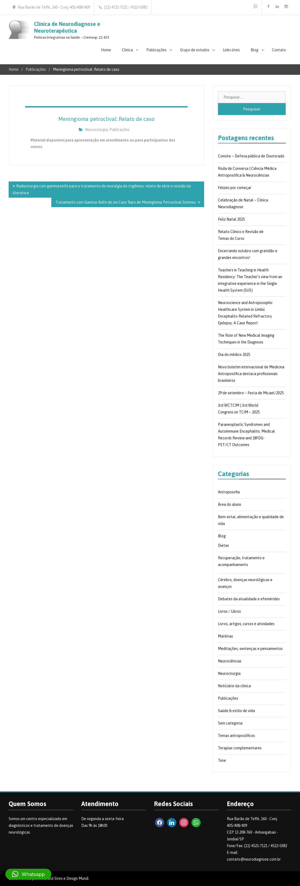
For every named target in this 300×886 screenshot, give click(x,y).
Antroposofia (229, 492)
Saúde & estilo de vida (236, 711)
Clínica (127, 50)
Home (106, 50)
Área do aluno (229, 504)
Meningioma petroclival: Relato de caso (106, 119)
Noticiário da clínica (234, 686)
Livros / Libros (229, 611)
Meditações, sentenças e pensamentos (250, 648)
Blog (254, 50)
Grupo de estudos (194, 50)
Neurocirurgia (96, 129)
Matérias (225, 636)
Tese (222, 760)
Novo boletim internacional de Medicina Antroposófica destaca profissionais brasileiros (251, 374)
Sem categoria (230, 723)
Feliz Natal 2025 (231, 219)
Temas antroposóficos (236, 735)
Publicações (156, 50)
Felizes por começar (234, 188)
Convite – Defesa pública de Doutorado (251, 156)
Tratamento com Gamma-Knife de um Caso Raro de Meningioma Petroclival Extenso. (126, 202)
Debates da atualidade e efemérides (249, 599)
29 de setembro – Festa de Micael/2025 (251, 393)
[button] (28, 874)
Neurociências (229, 661)
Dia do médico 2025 (234, 354)
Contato (279, 50)
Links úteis (231, 50)
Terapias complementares (240, 748)
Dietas (223, 545)
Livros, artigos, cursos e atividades (246, 624)
